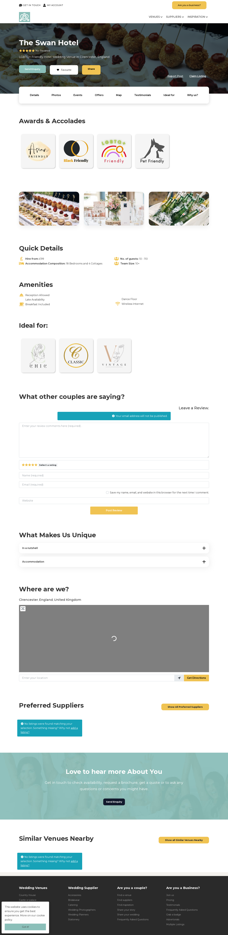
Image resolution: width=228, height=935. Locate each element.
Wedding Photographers (81, 909)
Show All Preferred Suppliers (185, 707)
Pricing (170, 900)
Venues (154, 16)
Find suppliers (124, 900)
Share (91, 69)
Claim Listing (197, 76)
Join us (170, 895)
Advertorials (172, 919)
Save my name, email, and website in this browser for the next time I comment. (159, 492)
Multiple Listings (175, 924)
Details (34, 95)
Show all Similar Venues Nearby (184, 840)
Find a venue (124, 895)
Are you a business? (189, 5)
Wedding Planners (78, 914)
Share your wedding (128, 914)
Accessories (74, 895)
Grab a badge (173, 914)
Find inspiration (125, 905)
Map (119, 95)
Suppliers (173, 16)
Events (77, 95)
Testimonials (142, 95)
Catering (73, 905)
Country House (27, 895)
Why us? (192, 95)
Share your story (126, 909)
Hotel (48, 57)
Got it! (25, 926)
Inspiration (196, 16)
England (104, 57)
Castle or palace (27, 900)
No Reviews (42, 50)
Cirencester (88, 57)
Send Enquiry (32, 69)
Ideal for (169, 95)
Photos (56, 95)
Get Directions (196, 677)
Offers (99, 95)
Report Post (175, 76)
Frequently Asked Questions (133, 919)
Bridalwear (74, 900)
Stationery (73, 919)
